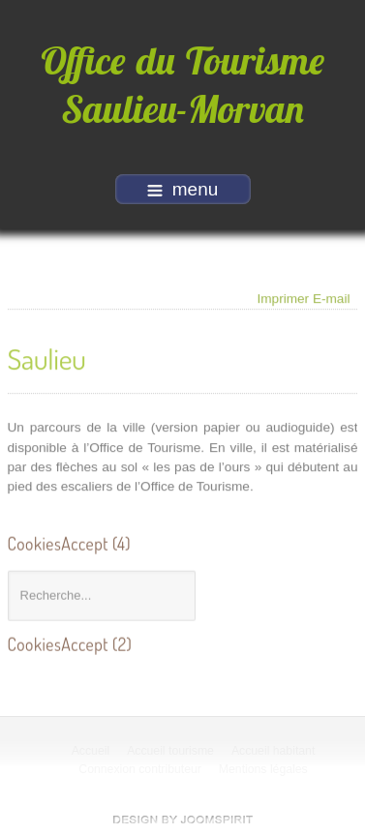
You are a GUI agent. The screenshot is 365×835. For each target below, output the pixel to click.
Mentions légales (264, 769)
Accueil (90, 751)
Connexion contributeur (140, 769)
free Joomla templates (183, 819)
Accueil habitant (274, 751)
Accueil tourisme (171, 751)
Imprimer (284, 297)
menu (183, 189)
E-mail (331, 297)
